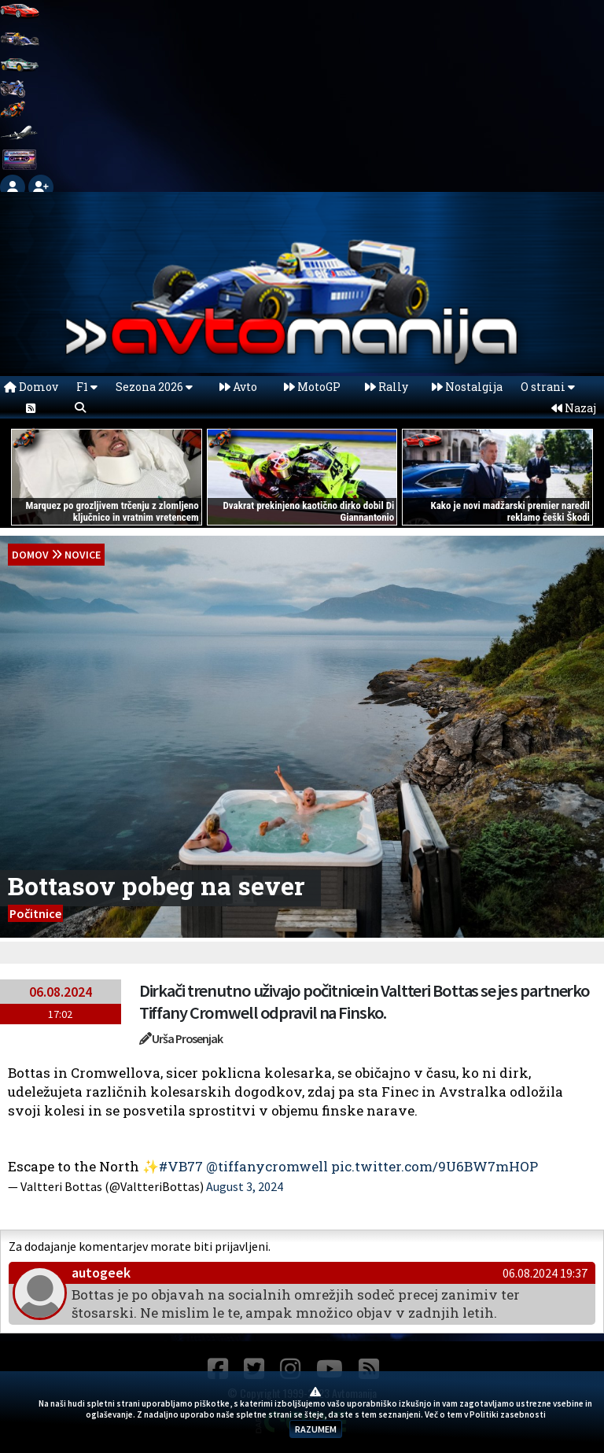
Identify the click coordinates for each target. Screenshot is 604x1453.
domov (30, 555)
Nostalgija (467, 386)
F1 (87, 386)
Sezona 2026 (154, 386)
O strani (548, 386)
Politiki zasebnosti (508, 1414)
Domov (31, 386)
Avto (238, 386)
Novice (82, 555)
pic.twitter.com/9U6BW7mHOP (434, 1166)
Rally (386, 386)
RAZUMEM (316, 1429)
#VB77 (181, 1166)
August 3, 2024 (244, 1186)
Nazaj (573, 407)
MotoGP (312, 386)
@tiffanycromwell (267, 1166)
